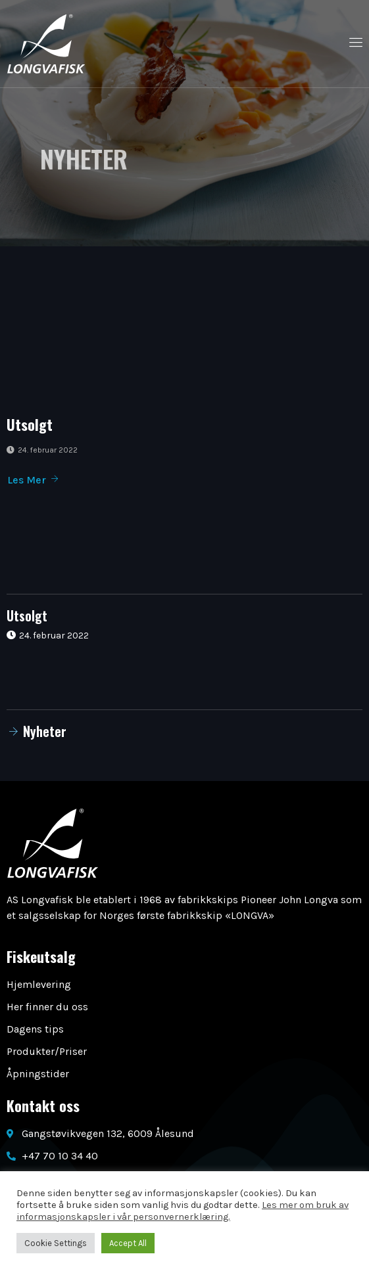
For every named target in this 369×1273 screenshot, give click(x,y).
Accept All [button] (128, 1243)
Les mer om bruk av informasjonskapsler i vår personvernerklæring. (182, 1210)
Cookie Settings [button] (55, 1243)
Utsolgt (30, 424)
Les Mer (33, 480)
